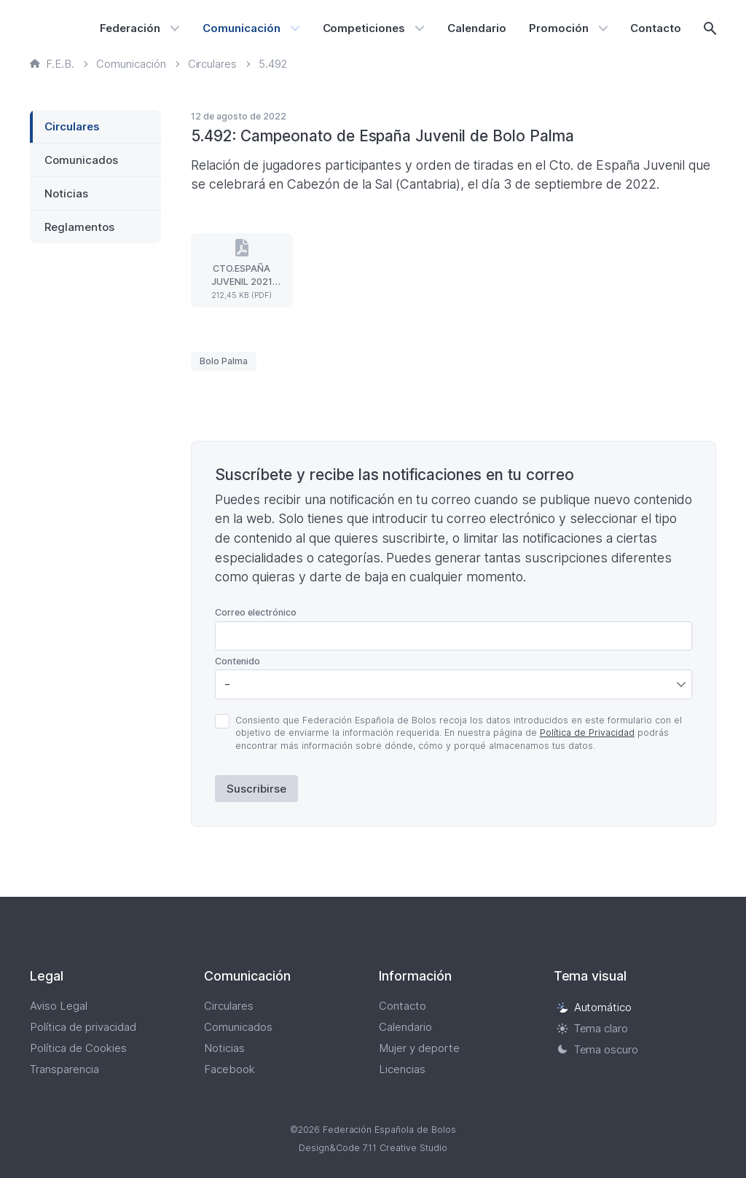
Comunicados (81, 160)
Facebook (229, 1069)
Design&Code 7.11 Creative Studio (373, 1147)
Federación (130, 28)
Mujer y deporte (419, 1048)
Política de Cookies (78, 1048)
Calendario (476, 28)
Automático (594, 1007)
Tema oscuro (598, 1049)
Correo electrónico (256, 612)
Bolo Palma (224, 361)
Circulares (72, 126)
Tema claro (593, 1028)
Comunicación (241, 28)
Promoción (559, 28)
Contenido (237, 661)
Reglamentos (79, 227)
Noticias (66, 193)
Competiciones (364, 28)
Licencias (402, 1069)
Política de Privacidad (587, 732)
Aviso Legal (58, 1006)
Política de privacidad (83, 1027)
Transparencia (64, 1069)
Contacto (655, 28)
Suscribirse (256, 789)
